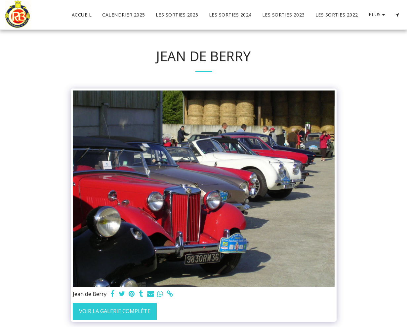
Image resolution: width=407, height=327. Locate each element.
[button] (397, 15)
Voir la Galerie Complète (114, 311)
